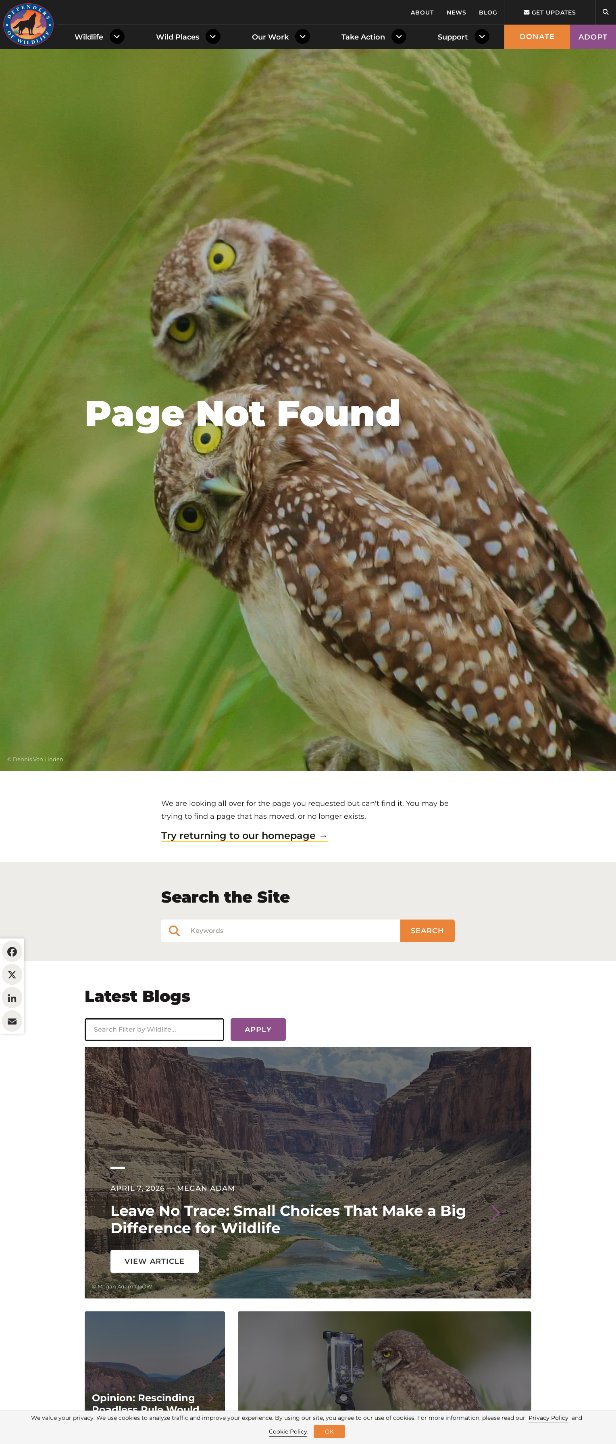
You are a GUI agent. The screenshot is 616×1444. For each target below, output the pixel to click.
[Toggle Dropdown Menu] (119, 37)
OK (329, 1431)
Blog (488, 12)
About (422, 12)
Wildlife (89, 37)
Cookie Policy (288, 1431)
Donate (537, 36)
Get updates (550, 12)
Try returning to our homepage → (244, 835)
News (456, 12)
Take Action (363, 37)
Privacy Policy (548, 1417)
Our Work (270, 37)
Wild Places (177, 37)
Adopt (593, 37)
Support (453, 37)
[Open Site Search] (605, 12)
